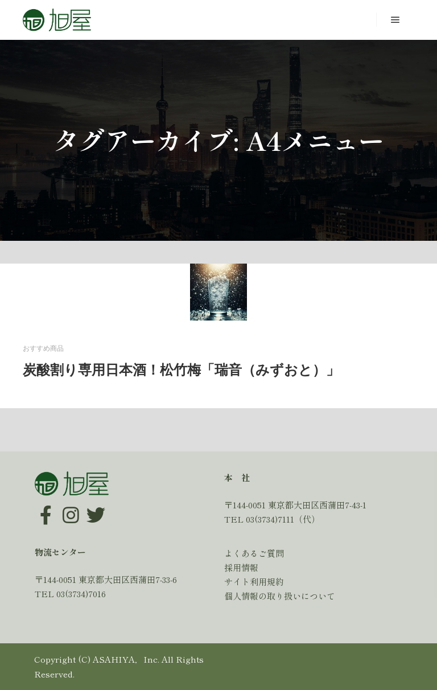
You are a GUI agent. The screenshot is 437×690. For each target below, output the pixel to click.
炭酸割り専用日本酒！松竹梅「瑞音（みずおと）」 (181, 370)
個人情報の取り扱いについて (279, 596)
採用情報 (241, 567)
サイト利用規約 (254, 582)
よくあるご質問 (254, 553)
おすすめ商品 (43, 348)
